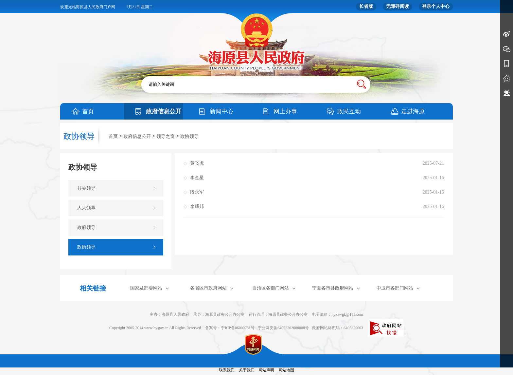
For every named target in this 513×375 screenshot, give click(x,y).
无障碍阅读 (397, 6)
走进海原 (413, 111)
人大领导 (86, 207)
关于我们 (247, 370)
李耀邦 (197, 206)
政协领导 (189, 136)
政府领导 (86, 227)
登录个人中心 (436, 6)
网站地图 (286, 370)
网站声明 (266, 370)
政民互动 (349, 111)
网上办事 (285, 111)
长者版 (366, 6)
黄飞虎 (197, 163)
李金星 (197, 177)
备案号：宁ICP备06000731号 (230, 328)
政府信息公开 (163, 111)
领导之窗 (165, 136)
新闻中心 (221, 111)
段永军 (197, 192)
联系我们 (227, 370)
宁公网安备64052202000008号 (283, 328)
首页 (88, 111)
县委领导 (86, 188)
